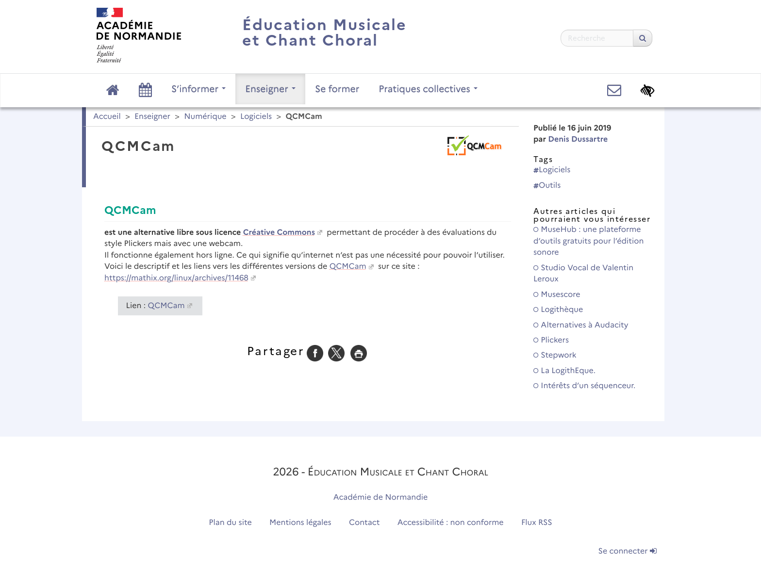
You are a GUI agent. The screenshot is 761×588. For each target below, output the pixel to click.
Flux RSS (536, 522)
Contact (364, 522)
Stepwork (555, 355)
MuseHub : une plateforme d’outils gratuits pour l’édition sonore (588, 241)
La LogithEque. (564, 371)
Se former (337, 89)
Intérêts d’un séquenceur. (584, 386)
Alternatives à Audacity (581, 325)
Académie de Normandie (380, 497)
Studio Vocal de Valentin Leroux (583, 273)
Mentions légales (300, 522)
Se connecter (627, 551)
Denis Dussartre (578, 139)
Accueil (107, 116)
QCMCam (348, 266)
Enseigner (270, 89)
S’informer (198, 89)
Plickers (551, 340)
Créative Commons (279, 232)
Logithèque (558, 309)
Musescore (556, 294)
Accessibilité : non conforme (450, 522)
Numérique (205, 116)
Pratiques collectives (428, 89)
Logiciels (256, 116)
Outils (547, 185)
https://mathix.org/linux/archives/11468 (176, 278)
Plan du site (230, 522)
